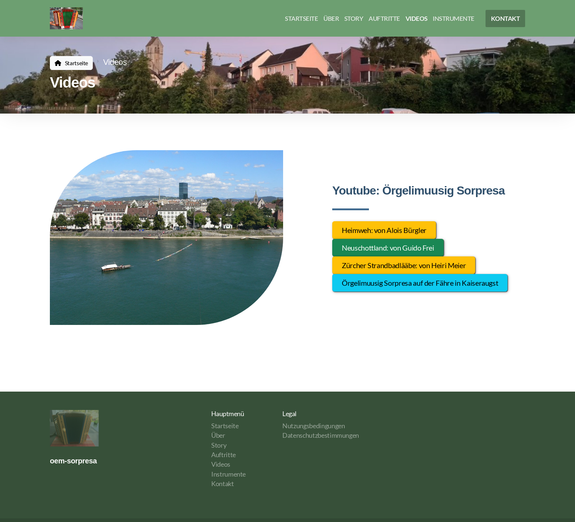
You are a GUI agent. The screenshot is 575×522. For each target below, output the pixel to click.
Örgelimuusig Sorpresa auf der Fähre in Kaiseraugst (420, 282)
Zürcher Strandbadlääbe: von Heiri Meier (404, 265)
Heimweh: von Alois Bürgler (384, 230)
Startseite (76, 62)
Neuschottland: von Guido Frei (388, 247)
